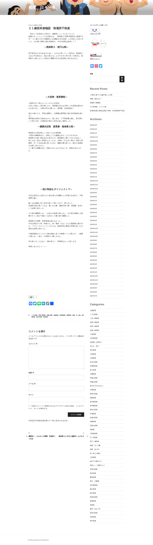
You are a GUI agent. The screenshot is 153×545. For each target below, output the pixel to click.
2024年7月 (93, 200)
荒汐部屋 (93, 473)
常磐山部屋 (93, 382)
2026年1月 (93, 133)
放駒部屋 (56, 315)
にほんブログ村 (95, 33)
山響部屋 (93, 374)
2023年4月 (93, 260)
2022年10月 (94, 284)
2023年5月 (93, 256)
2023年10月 (94, 236)
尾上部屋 (93, 370)
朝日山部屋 (93, 409)
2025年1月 (93, 177)
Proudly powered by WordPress (38, 540)
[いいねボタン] (31, 297)
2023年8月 (93, 244)
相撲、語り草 (94, 449)
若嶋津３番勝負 (95, 103)
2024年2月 (93, 220)
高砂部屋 (45, 317)
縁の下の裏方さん (96, 461)
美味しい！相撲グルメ (97, 465)
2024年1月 (93, 224)
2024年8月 (93, 197)
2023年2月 (93, 268)
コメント (32, 344)
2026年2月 (93, 129)
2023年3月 (93, 264)
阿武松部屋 (93, 497)
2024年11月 (94, 185)
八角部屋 (93, 334)
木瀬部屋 (93, 413)
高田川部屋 (39, 317)
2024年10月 (94, 189)
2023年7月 (93, 248)
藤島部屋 (93, 477)
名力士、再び (94, 346)
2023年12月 (94, 228)
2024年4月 (93, 212)
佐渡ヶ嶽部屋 (94, 330)
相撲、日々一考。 (43, 7)
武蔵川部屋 (93, 417)
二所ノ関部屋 (94, 318)
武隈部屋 (69, 315)
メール (32, 384)
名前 (31, 373)
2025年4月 (93, 165)
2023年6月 (93, 252)
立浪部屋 (93, 457)
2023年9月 (93, 240)
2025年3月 (93, 169)
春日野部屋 (93, 402)
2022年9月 (93, 288)
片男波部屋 (93, 433)
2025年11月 (94, 137)
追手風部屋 (93, 485)
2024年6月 (93, 204)
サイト (31, 395)
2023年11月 (94, 232)
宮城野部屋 (93, 366)
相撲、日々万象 (76, 315)
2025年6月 (93, 157)
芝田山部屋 (93, 469)
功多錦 (40, 25)
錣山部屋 (93, 489)
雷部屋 (92, 505)
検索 (91, 74)
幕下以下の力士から (96, 386)
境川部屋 (93, 350)
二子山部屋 (34, 315)
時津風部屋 (62, 315)
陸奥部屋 (93, 501)
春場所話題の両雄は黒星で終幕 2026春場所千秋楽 (107, 111)
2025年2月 (93, 173)
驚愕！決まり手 (95, 509)
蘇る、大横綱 (94, 481)
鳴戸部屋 (93, 521)
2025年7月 (93, 153)
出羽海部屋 (93, 338)
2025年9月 (93, 145)
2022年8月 (93, 292)
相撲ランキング (95, 58)
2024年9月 (93, 192)
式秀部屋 (93, 390)
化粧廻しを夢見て (96, 342)
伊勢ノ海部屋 (94, 326)
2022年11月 (94, 280)
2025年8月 (93, 149)
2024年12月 (94, 181)
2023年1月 (93, 272)
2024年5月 (93, 208)
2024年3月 (93, 216)
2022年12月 (94, 276)
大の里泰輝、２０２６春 (98, 107)
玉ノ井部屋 (93, 437)
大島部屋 (93, 354)
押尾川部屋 (93, 394)
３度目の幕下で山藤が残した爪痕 (101, 95)
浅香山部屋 (93, 425)
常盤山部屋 (49, 315)
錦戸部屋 (93, 493)
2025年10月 (94, 141)
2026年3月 (93, 125)
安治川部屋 (93, 362)
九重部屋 (93, 310)
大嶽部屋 (93, 358)
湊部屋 (92, 429)
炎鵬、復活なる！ (96, 99)
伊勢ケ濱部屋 (41, 315)
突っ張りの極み (95, 453)
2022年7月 (93, 296)
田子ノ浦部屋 (94, 441)
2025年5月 (93, 161)
